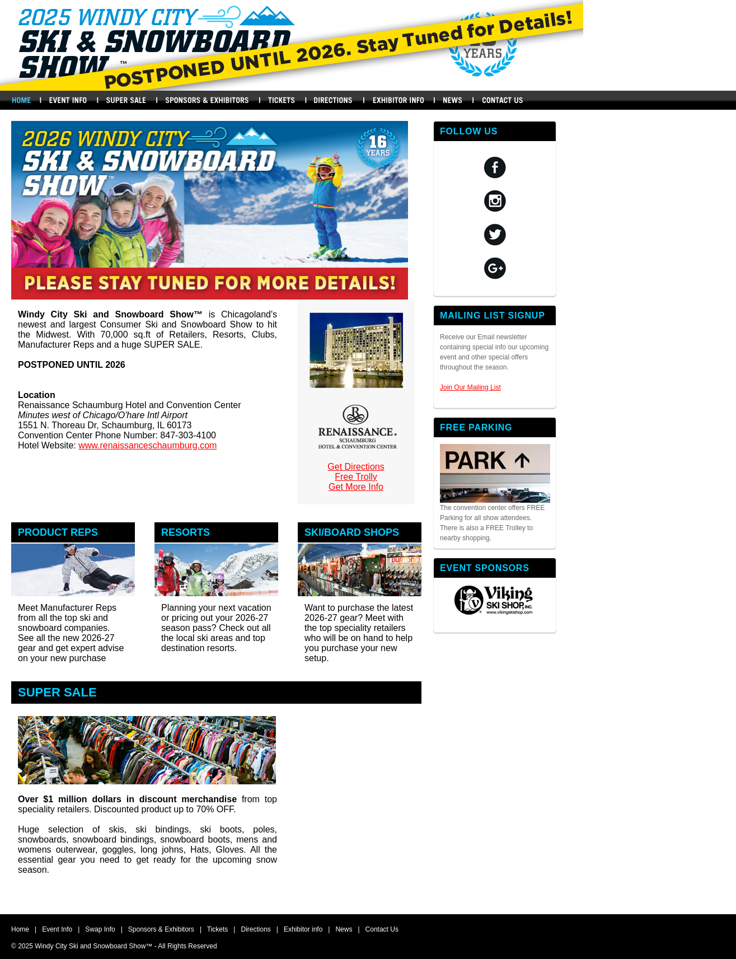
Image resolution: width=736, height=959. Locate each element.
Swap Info (126, 100)
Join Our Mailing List (470, 387)
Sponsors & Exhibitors (207, 100)
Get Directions (355, 466)
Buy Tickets (281, 100)
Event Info (57, 929)
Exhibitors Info (398, 100)
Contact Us (503, 100)
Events (68, 100)
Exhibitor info (303, 929)
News (453, 100)
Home (21, 100)
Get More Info (356, 487)
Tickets (217, 929)
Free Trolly (356, 476)
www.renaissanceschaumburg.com (147, 445)
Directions (334, 100)
